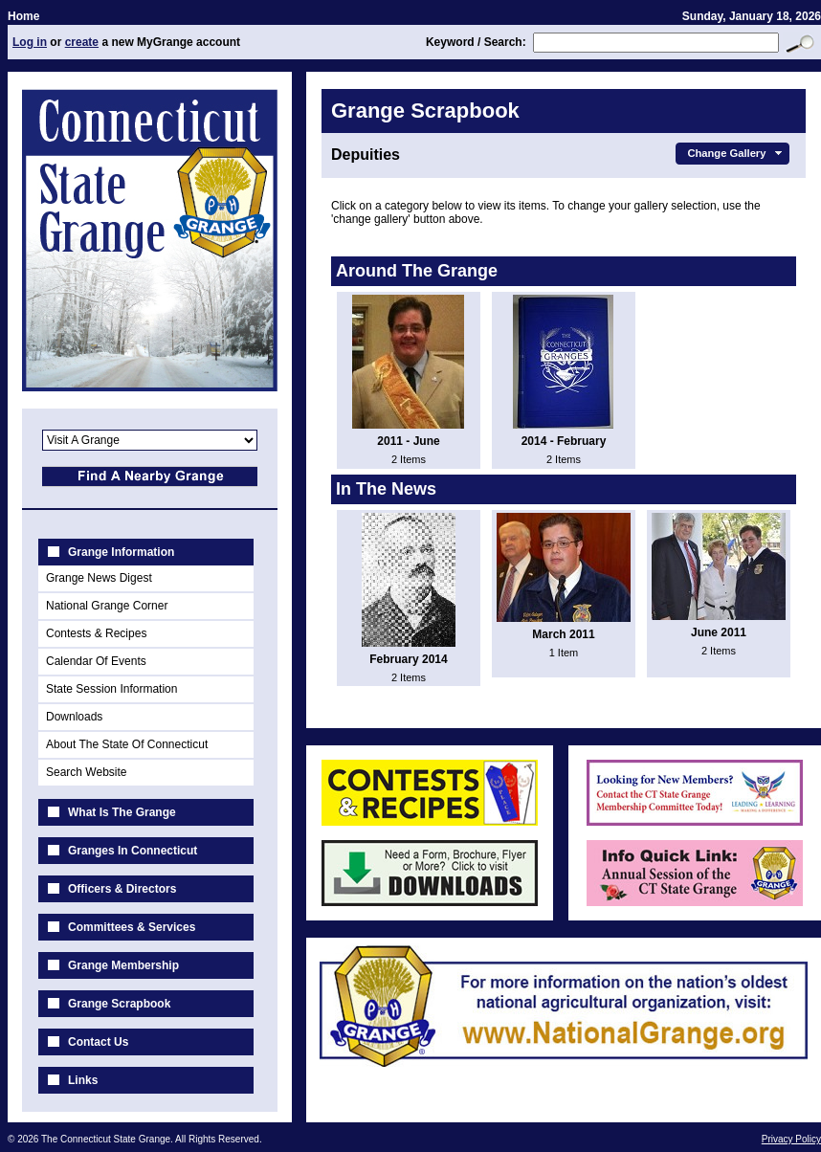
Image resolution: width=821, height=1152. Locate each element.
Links (83, 1080)
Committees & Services (131, 927)
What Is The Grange (122, 812)
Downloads (74, 716)
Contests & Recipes (96, 633)
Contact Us (98, 1042)
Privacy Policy (791, 1139)
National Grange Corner (106, 605)
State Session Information (111, 689)
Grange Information (121, 552)
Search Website (86, 772)
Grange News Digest (99, 578)
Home (23, 16)
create (82, 42)
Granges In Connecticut (132, 850)
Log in (29, 42)
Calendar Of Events (96, 661)
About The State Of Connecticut (127, 744)
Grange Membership (123, 965)
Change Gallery (736, 153)
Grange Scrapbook (119, 1003)
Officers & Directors (122, 889)
